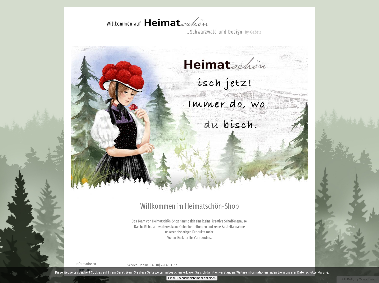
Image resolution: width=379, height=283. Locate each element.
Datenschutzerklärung (312, 272)
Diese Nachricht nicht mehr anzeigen (192, 278)
